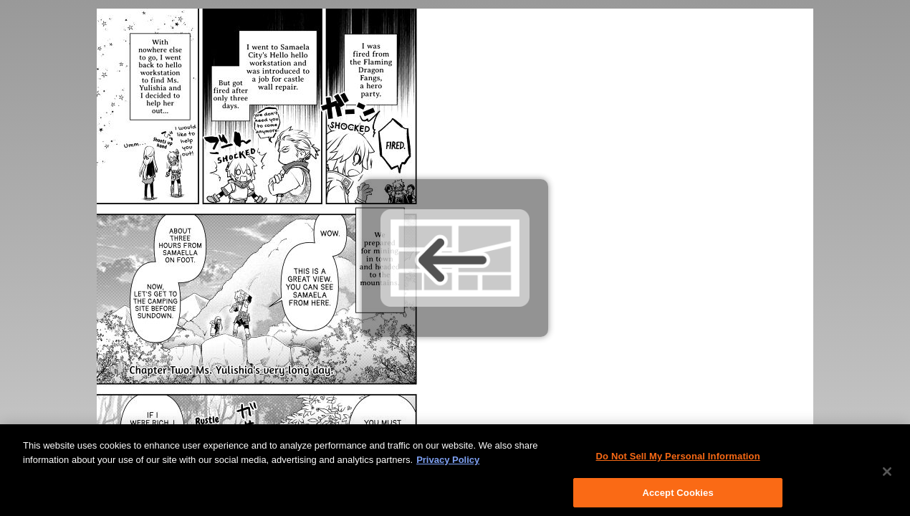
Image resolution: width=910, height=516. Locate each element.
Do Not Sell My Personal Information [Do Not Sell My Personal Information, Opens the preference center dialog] (678, 459)
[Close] (887, 475)
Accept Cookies (677, 495)
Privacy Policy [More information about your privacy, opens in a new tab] (447, 462)
